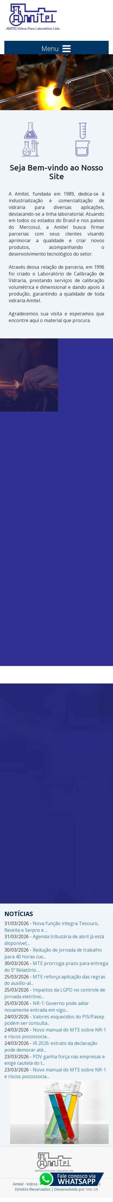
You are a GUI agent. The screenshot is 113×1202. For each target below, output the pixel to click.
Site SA (92, 1189)
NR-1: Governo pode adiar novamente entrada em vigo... (46, 1006)
